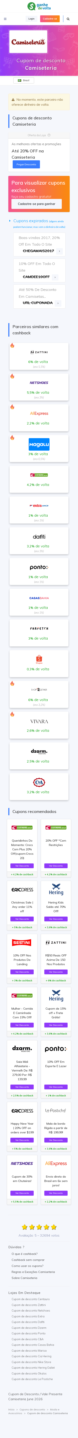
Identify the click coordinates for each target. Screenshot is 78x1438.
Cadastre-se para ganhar (36, 204)
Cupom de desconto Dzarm (29, 1327)
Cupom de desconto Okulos (29, 1373)
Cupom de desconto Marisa (29, 1350)
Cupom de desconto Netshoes (31, 1310)
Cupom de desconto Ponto (29, 1333)
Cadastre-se (50, 18)
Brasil (23, 80)
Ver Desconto (22, 865)
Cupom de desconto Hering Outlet (33, 1367)
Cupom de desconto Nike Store (31, 1362)
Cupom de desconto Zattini (29, 1305)
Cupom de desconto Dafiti (28, 1322)
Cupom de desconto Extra (28, 1316)
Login (31, 18)
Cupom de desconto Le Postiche (32, 1379)
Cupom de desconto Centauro (31, 1299)
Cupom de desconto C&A (27, 1339)
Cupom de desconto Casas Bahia (33, 1344)
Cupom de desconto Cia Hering (31, 1356)
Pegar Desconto (26, 164)
